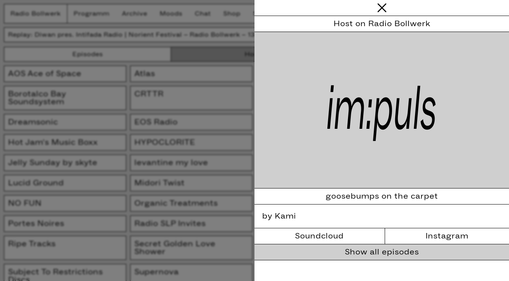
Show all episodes (382, 252)
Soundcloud (319, 236)
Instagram (447, 236)
